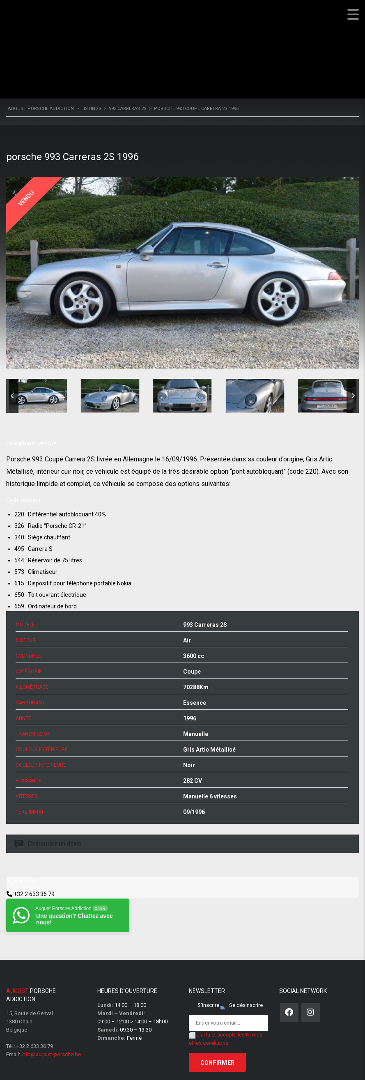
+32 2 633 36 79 (34, 894)
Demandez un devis (48, 844)
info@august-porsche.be (51, 1054)
